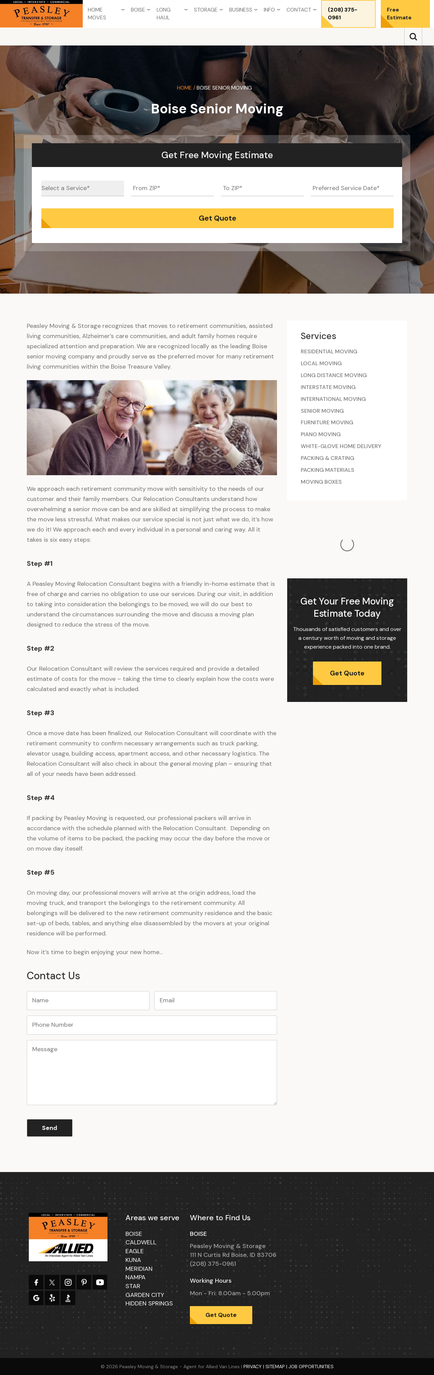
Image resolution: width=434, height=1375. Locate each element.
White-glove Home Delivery (341, 446)
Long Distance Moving (334, 375)
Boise (138, 9)
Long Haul (164, 13)
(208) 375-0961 (342, 13)
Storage (206, 9)
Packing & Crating (327, 458)
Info (269, 9)
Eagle (134, 1251)
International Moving (333, 399)
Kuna (133, 1260)
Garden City (144, 1295)
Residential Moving (329, 351)
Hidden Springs (149, 1303)
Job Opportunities (311, 1366)
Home (184, 87)
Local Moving (321, 363)
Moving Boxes (321, 481)
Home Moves (97, 13)
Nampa (135, 1277)
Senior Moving (322, 410)
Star (132, 1286)
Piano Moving (321, 434)
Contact (299, 9)
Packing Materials (327, 469)
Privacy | (254, 1366)
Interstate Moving (328, 387)
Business (240, 9)
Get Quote (347, 605)
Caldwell (140, 1242)
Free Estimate (399, 13)
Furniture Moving (327, 422)
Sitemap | (277, 1366)
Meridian (139, 1269)
